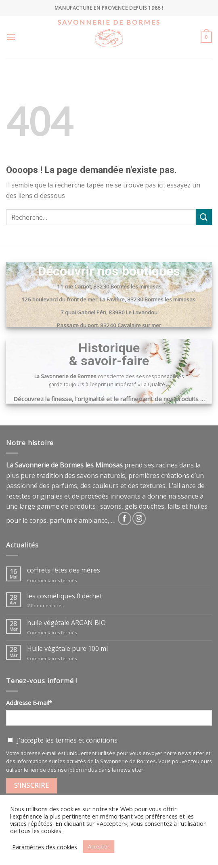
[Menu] (11, 37)
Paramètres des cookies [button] (44, 846)
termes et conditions (86, 740)
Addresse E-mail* (29, 703)
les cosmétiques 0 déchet (64, 596)
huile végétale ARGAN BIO (66, 623)
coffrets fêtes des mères (63, 570)
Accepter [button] (98, 846)
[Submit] (204, 217)
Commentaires (45, 605)
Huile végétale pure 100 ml (67, 648)
